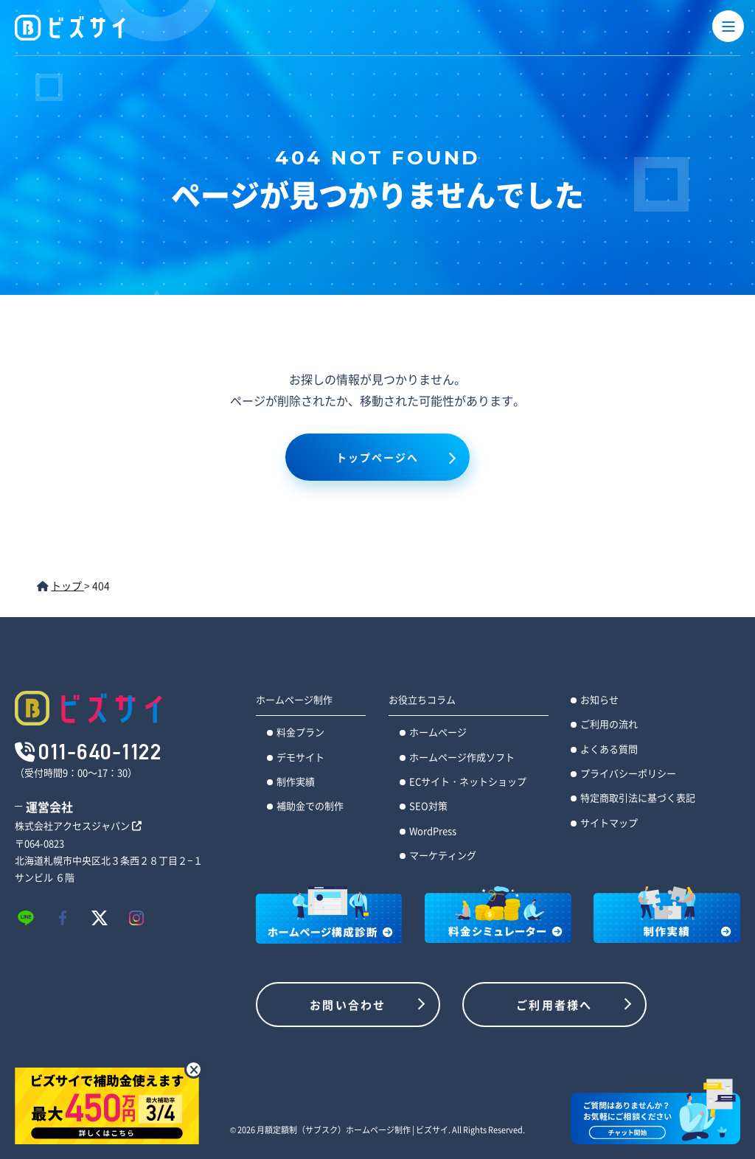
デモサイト (300, 757)
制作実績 (295, 781)
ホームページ (438, 732)
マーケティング (442, 855)
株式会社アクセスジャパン (78, 825)
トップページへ (378, 457)
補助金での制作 (310, 805)
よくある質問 (609, 749)
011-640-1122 (99, 751)
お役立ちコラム (422, 699)
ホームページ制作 (294, 699)
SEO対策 (428, 805)
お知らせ (599, 699)
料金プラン (300, 732)
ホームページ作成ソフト (462, 757)
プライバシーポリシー (628, 773)
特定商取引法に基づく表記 (637, 797)
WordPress (432, 831)
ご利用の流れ (609, 724)
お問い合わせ (348, 1004)
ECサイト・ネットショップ (467, 781)
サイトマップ (609, 822)
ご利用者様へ (554, 1004)
